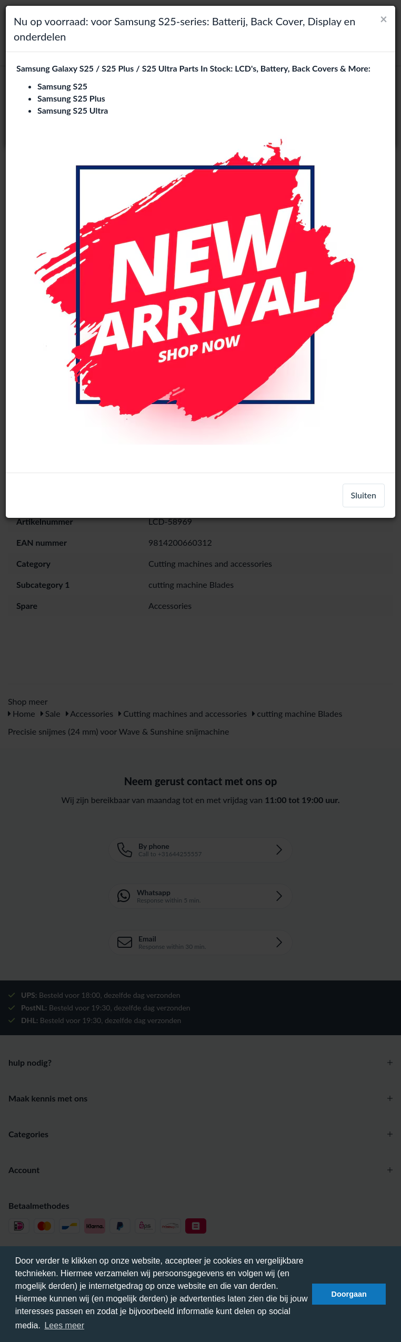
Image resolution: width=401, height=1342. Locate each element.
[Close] (383, 19)
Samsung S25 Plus (71, 98)
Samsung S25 (62, 86)
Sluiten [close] (363, 495)
